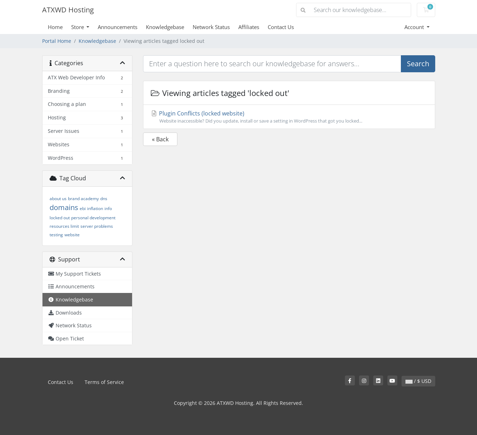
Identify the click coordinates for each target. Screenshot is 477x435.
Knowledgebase (165, 26)
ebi (83, 208)
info (108, 208)
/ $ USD (418, 381)
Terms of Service (104, 382)
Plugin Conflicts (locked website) (289, 116)
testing (56, 235)
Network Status (211, 26)
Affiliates (248, 26)
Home (55, 26)
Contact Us (281, 26)
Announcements (117, 26)
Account (414, 26)
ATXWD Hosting (68, 10)
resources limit (64, 226)
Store (78, 26)
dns (103, 199)
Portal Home (56, 41)
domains (64, 207)
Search (418, 63)
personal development (93, 218)
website (72, 235)
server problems (96, 226)
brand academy (83, 199)
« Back (160, 139)
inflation (95, 208)
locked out (60, 218)
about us (58, 199)
